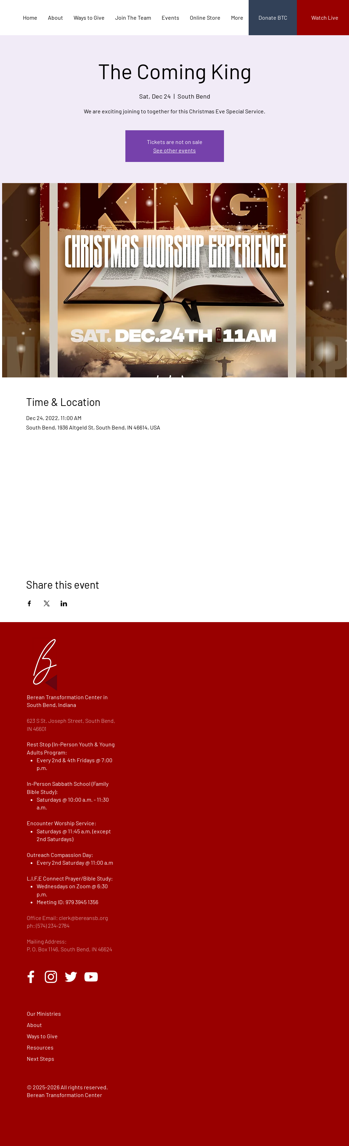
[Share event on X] (46, 603)
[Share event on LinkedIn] (64, 603)
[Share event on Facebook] (29, 603)
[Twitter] (71, 977)
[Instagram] (51, 977)
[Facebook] (31, 977)
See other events (174, 150)
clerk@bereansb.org (83, 917)
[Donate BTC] (273, 17)
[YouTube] (91, 977)
